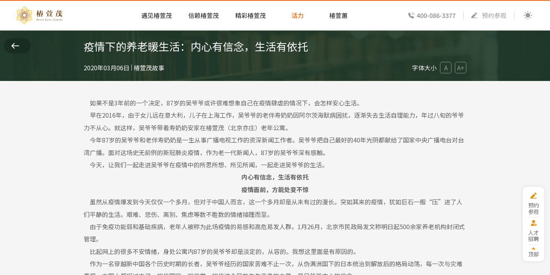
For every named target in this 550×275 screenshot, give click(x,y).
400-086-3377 (436, 15)
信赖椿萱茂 (203, 15)
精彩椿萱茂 (250, 15)
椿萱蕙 (338, 15)
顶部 (533, 253)
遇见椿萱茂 (156, 15)
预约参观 (494, 15)
